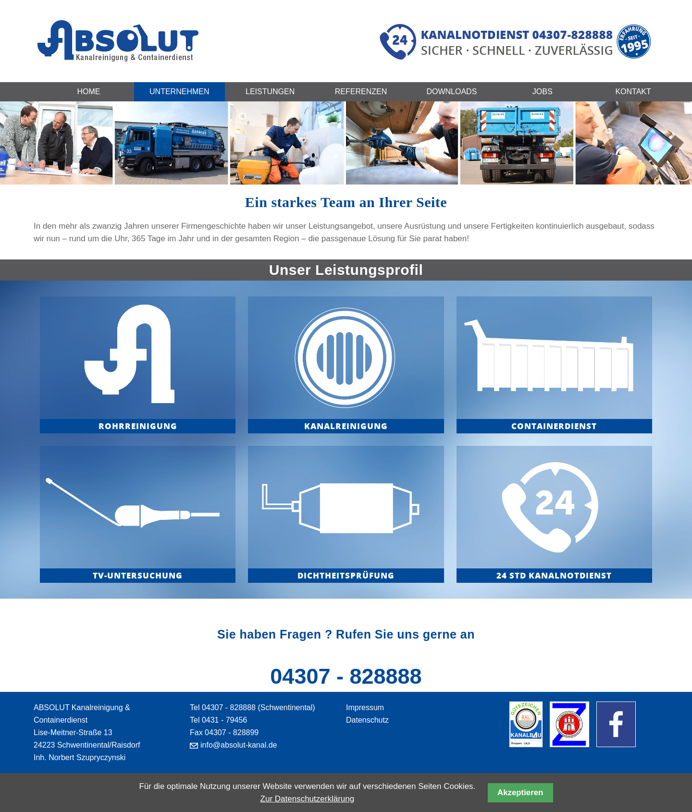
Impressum (365, 707)
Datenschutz (367, 720)
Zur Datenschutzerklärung (307, 798)
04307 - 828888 (345, 676)
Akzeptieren (520, 792)
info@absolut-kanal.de (238, 745)
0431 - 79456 (224, 720)
